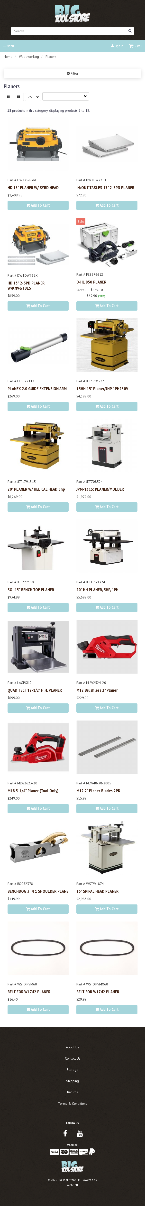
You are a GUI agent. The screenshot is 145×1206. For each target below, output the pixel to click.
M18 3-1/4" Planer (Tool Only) (33, 790)
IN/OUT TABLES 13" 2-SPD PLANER (105, 187)
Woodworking (29, 56)
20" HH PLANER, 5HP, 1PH (97, 589)
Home (8, 56)
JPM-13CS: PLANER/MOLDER (100, 489)
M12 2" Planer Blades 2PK (98, 790)
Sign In (117, 46)
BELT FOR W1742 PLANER (29, 991)
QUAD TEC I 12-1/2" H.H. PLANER (35, 690)
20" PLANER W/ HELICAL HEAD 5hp (36, 489)
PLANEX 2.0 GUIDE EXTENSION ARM (37, 388)
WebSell (72, 1185)
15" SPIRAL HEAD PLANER (97, 891)
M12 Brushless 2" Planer (97, 690)
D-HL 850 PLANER (91, 282)
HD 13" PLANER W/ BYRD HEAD (33, 187)
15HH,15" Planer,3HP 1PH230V (102, 388)
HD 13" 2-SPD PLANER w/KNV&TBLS (26, 285)
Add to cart (38, 205)
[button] (135, 46)
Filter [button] (74, 73)
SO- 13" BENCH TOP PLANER (31, 589)
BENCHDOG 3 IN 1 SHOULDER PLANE (38, 891)
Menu (8, 46)
